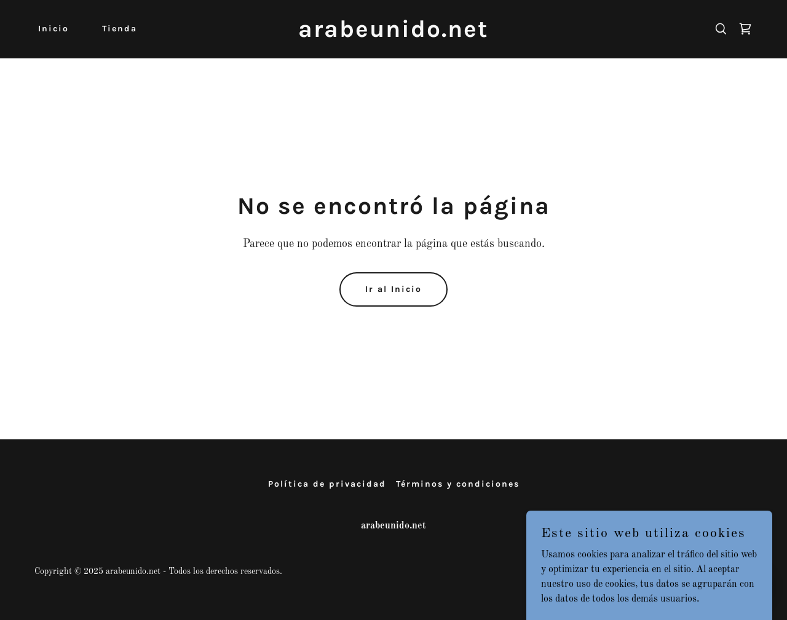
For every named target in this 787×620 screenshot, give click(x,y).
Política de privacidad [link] (327, 484)
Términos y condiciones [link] (458, 484)
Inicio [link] (53, 28)
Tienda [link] (119, 28)
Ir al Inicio (393, 289)
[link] (393, 34)
